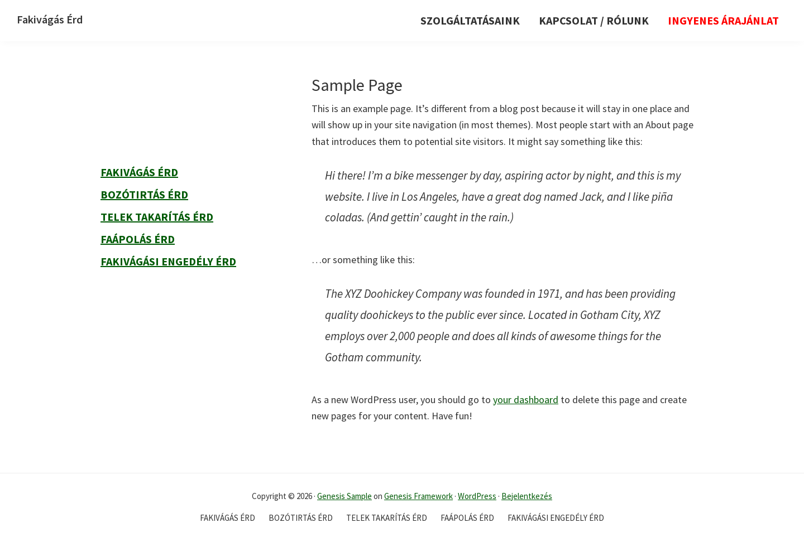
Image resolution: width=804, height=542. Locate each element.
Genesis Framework (418, 496)
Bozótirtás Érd (144, 194)
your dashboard (525, 399)
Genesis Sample (344, 496)
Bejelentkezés (526, 496)
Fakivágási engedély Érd (168, 261)
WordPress (477, 496)
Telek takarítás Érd (156, 217)
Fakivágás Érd (50, 19)
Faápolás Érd (137, 239)
